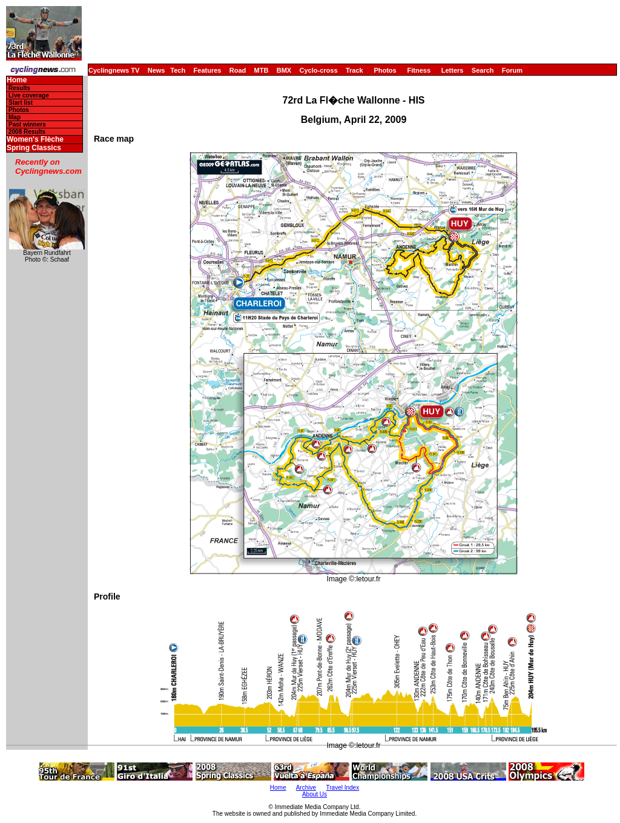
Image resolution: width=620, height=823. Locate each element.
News (156, 70)
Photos (385, 70)
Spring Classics (34, 148)
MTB (261, 70)
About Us (314, 794)
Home (17, 80)
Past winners (27, 124)
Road (237, 70)
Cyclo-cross (319, 70)
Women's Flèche (35, 140)
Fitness (418, 70)
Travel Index (343, 787)
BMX (284, 70)
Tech (177, 70)
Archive (306, 787)
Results (19, 88)
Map (14, 117)
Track (354, 70)
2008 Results (26, 131)
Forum (512, 70)
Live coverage (28, 95)
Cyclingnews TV (113, 70)
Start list (20, 102)
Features (208, 70)
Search (483, 70)
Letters (452, 70)
